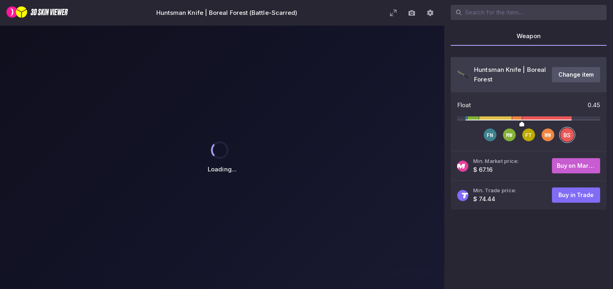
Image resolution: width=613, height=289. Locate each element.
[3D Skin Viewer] (37, 12)
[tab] (529, 38)
